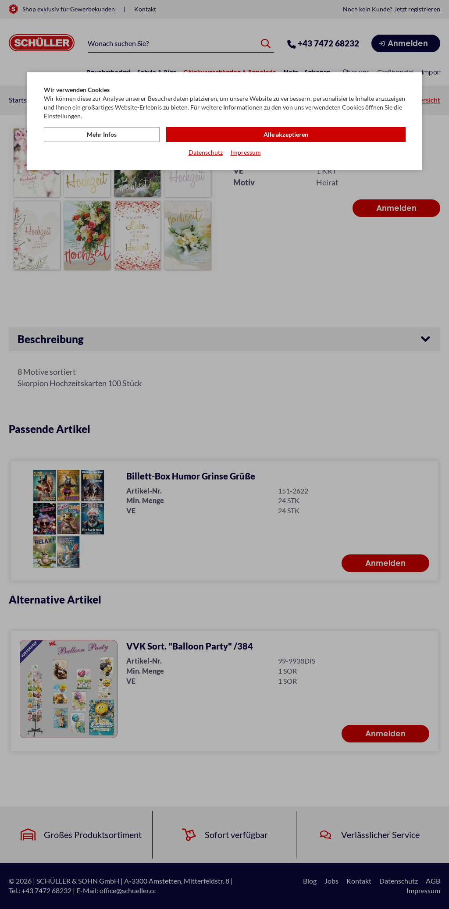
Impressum (246, 153)
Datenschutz (206, 153)
